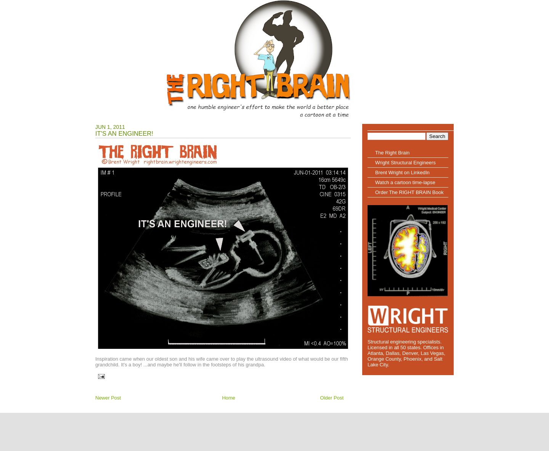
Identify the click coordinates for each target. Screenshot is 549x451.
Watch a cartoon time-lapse (405, 182)
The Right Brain (392, 153)
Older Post (332, 398)
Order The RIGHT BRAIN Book (409, 192)
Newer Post (108, 398)
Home (228, 398)
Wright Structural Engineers (405, 162)
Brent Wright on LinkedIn (402, 172)
